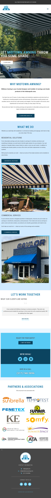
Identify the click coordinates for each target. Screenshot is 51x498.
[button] (48, 311)
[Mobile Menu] (47, 9)
